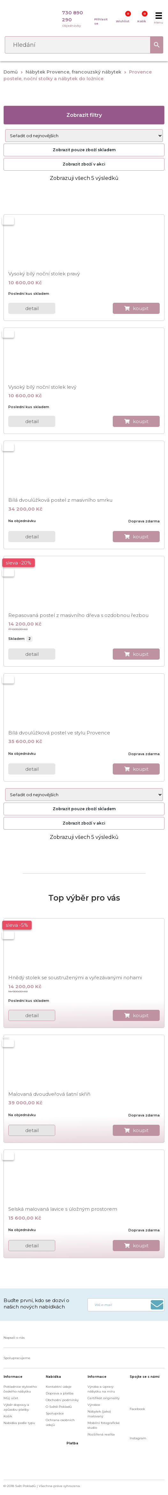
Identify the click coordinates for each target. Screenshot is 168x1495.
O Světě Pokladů (59, 1407)
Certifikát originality (103, 1398)
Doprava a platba (59, 1393)
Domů (11, 72)
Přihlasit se (101, 21)
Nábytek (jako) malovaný (99, 1413)
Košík (141, 21)
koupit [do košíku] (141, 308)
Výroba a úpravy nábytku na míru (101, 1389)
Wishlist (122, 21)
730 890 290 (72, 16)
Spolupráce (55, 1413)
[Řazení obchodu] (84, 135)
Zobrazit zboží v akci (84, 164)
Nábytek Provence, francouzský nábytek (73, 72)
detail (32, 308)
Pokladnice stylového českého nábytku (20, 1389)
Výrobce (94, 1405)
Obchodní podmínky (62, 1400)
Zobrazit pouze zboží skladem (84, 149)
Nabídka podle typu (19, 1423)
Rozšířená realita (101, 1434)
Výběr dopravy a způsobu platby (16, 1407)
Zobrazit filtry (84, 115)
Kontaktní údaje (59, 1387)
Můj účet (11, 1398)
